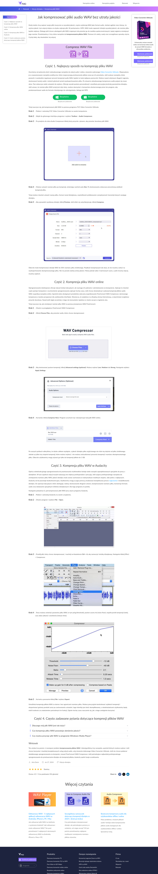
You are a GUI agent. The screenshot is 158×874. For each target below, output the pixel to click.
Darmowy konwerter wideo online (57, 867)
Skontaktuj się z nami (122, 861)
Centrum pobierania (27, 860)
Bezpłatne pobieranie (68, 97)
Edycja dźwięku (37, 9)
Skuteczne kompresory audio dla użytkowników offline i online (113, 815)
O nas (117, 858)
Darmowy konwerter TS (54, 858)
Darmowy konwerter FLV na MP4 (57, 861)
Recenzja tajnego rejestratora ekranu (90, 861)
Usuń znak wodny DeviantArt (88, 867)
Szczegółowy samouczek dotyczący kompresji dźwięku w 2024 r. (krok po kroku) (77, 816)
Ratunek (125, 3)
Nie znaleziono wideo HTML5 (88, 870)
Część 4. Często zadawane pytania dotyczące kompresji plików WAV (14, 39)
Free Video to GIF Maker (54, 864)
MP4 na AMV (83, 864)
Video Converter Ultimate (143, 18)
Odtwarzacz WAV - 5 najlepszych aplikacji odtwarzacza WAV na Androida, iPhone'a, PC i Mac (42, 816)
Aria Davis (35, 762)
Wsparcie (136, 3)
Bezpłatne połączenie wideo (55, 870)
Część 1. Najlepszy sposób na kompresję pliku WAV (13, 23)
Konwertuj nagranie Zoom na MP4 (89, 858)
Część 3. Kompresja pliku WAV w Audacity (14, 34)
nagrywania (113, 481)
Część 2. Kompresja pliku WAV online (13, 28)
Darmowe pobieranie (143, 54)
